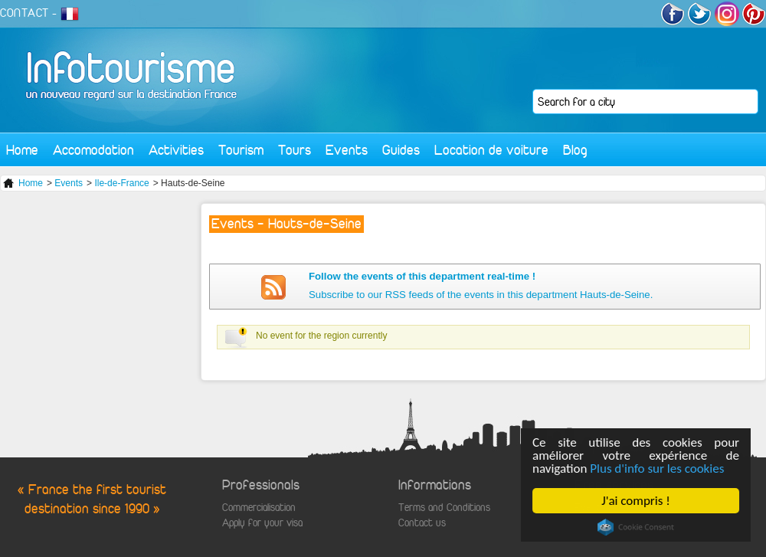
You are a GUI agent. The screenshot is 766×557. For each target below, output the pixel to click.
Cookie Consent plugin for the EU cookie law (635, 527)
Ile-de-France (121, 183)
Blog (575, 150)
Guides (401, 150)
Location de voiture (491, 150)
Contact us (422, 522)
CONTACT (24, 13)
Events (347, 150)
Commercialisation (259, 507)
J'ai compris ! (635, 501)
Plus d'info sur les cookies (657, 468)
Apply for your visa (262, 522)
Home (22, 150)
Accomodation (93, 150)
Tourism (241, 150)
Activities (176, 150)
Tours (294, 150)
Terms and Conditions (444, 507)
